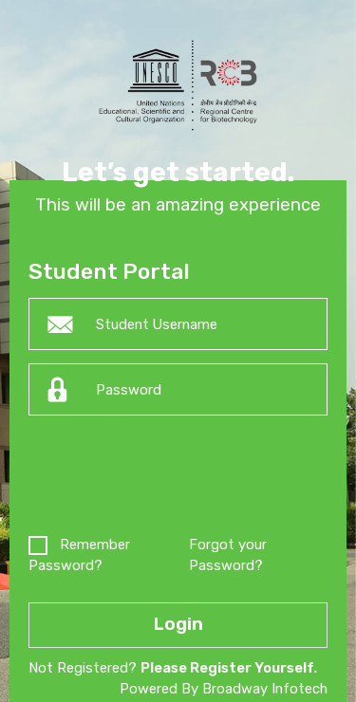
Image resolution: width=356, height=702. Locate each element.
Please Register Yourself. (229, 667)
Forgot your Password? (228, 555)
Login (178, 624)
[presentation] (172, 479)
